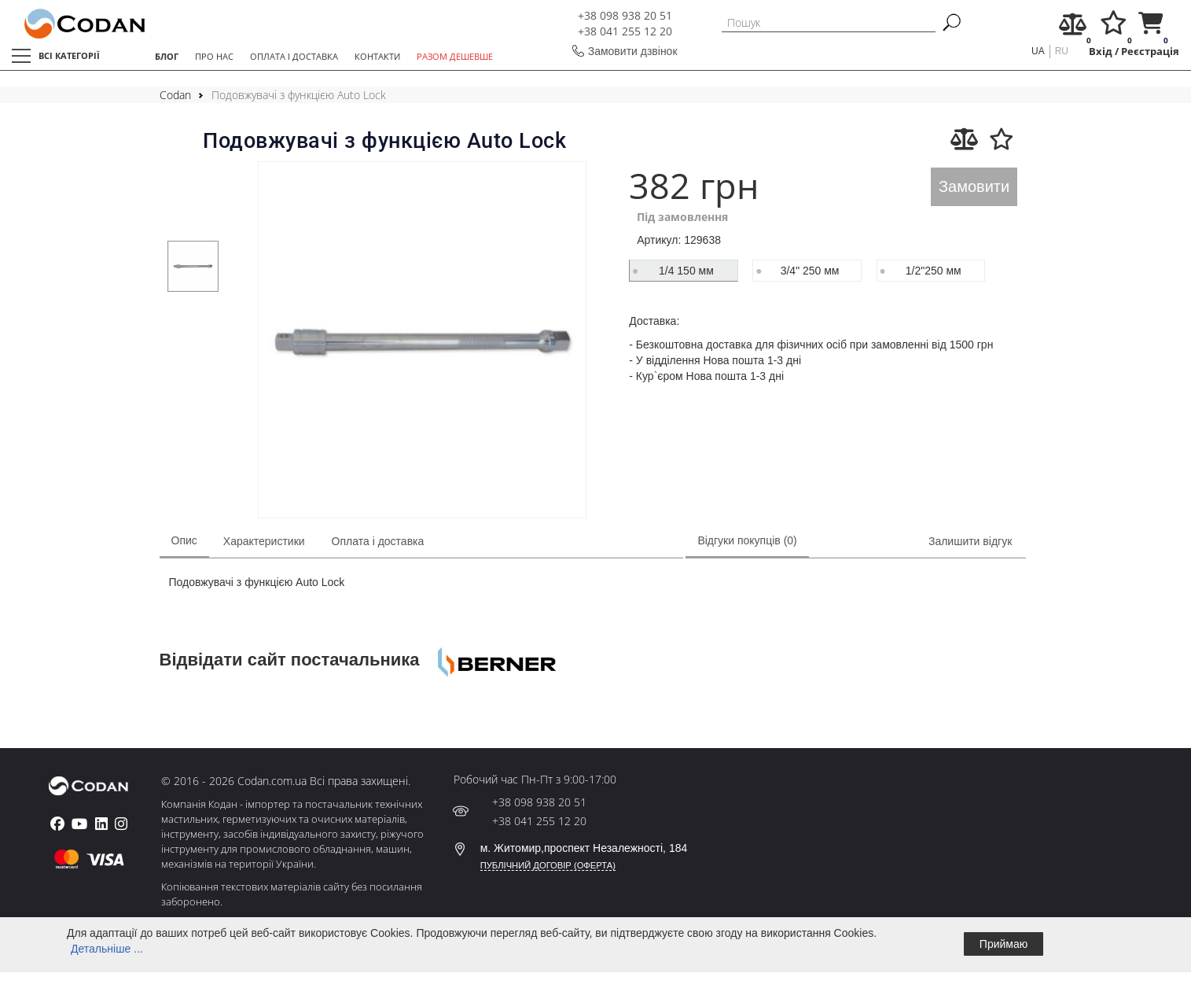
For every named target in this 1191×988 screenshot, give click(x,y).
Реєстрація (1150, 51)
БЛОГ (166, 56)
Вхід (1100, 51)
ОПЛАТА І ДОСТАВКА (294, 56)
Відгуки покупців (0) (746, 540)
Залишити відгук (970, 541)
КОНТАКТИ (377, 56)
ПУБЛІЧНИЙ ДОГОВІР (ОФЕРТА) (548, 865)
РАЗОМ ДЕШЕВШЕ (455, 56)
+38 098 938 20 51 (625, 15)
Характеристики (264, 541)
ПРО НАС (214, 56)
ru (1061, 51)
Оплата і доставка (378, 541)
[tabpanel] (193, 266)
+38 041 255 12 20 (625, 31)
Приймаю (1003, 944)
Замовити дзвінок (633, 51)
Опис (184, 540)
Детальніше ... (107, 948)
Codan (175, 94)
